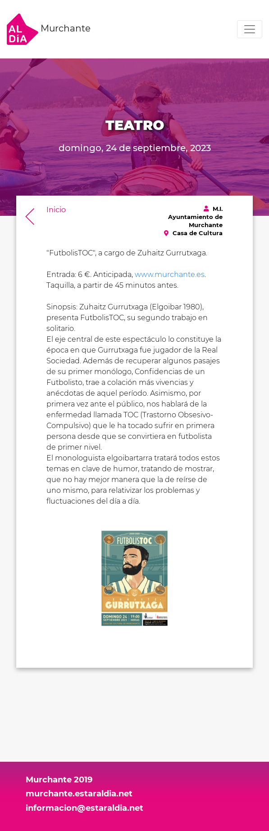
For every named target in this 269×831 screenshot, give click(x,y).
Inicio (56, 210)
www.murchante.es (170, 274)
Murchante (49, 29)
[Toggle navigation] (249, 29)
